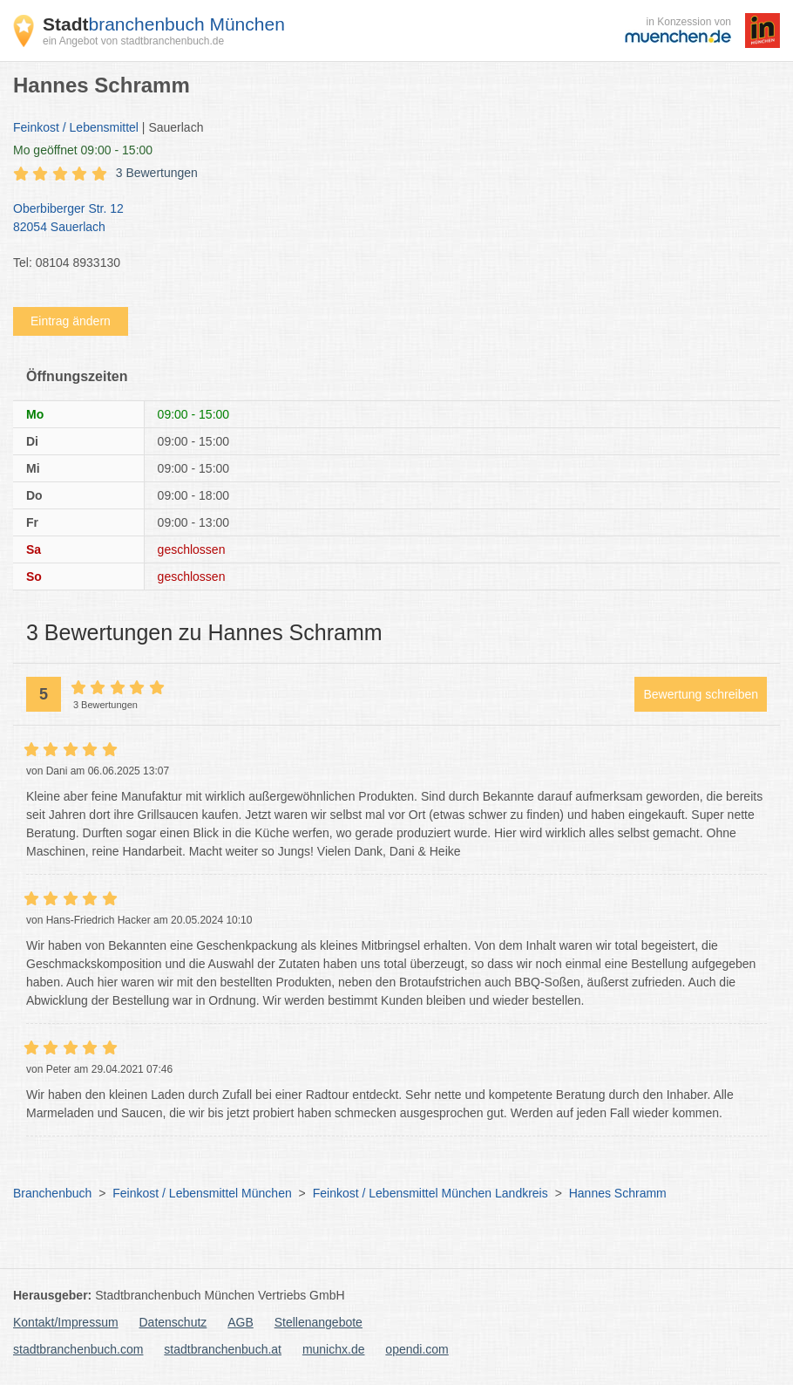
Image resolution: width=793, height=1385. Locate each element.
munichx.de (333, 1349)
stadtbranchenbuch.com (78, 1349)
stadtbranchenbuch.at (222, 1349)
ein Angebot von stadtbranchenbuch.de (133, 41)
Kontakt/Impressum (66, 1322)
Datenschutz (173, 1322)
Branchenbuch (52, 1193)
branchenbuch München (164, 24)
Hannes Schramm (618, 1193)
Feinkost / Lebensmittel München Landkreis (430, 1193)
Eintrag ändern (70, 321)
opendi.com (416, 1349)
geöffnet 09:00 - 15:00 (82, 150)
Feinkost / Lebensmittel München (201, 1193)
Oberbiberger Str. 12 (387, 218)
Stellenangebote (318, 1322)
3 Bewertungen (157, 173)
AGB (240, 1322)
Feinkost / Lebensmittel (76, 127)
